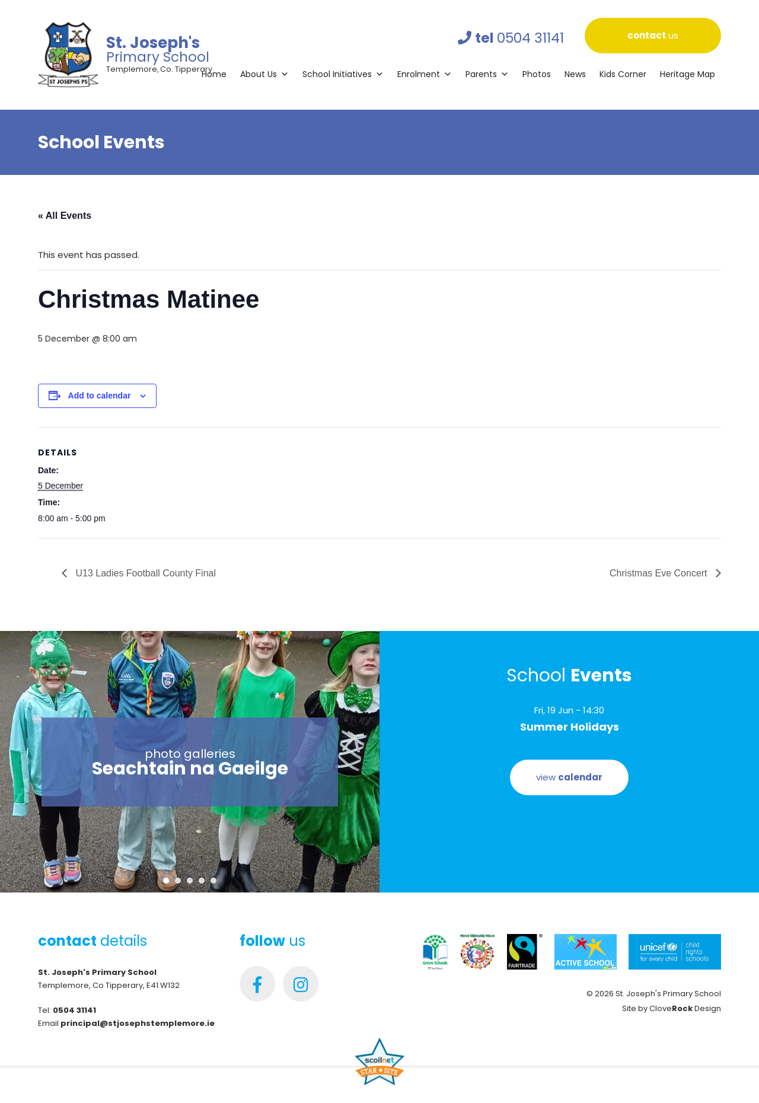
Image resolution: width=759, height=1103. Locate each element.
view (569, 777)
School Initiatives (343, 74)
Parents (487, 74)
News (575, 74)
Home (214, 74)
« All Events (64, 216)
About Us (264, 74)
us (652, 35)
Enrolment (424, 74)
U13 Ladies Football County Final (144, 573)
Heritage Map (687, 74)
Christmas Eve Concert (660, 573)
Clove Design (685, 1008)
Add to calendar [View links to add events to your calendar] (99, 395)
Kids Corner (622, 74)
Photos (536, 74)
